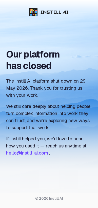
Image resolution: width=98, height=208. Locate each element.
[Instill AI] (49, 12)
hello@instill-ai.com (27, 153)
